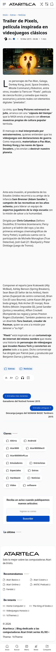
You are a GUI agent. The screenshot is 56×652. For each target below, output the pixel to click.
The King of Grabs (42, 605)
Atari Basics (12, 579)
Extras (9, 368)
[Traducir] (47, 4)
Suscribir (28, 518)
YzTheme (17, 636)
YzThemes (11, 615)
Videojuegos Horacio (16, 610)
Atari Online (12, 584)
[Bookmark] (28, 377)
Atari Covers (40, 579)
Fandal (9, 589)
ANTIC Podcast (41, 584)
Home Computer (14, 605)
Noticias (25, 368)
